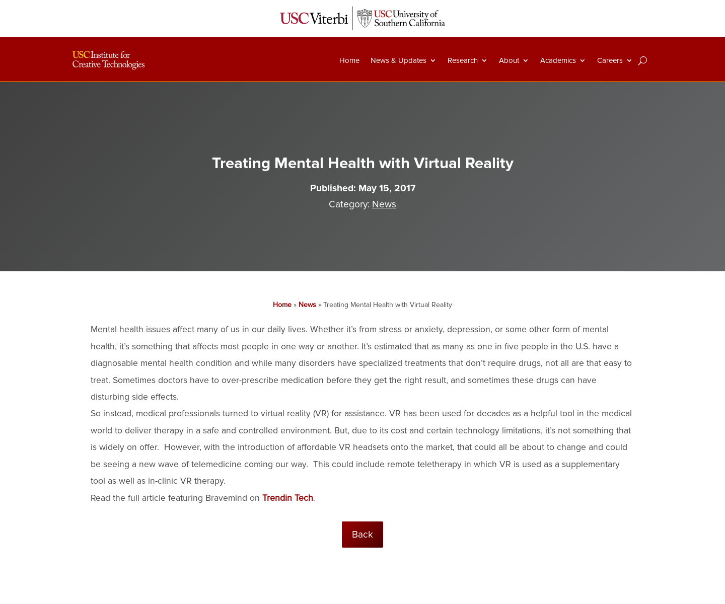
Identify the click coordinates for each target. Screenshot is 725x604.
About (509, 60)
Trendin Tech (287, 498)
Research (463, 60)
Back (362, 534)
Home (349, 60)
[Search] (642, 60)
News (384, 204)
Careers (610, 60)
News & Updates (398, 60)
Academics (558, 60)
